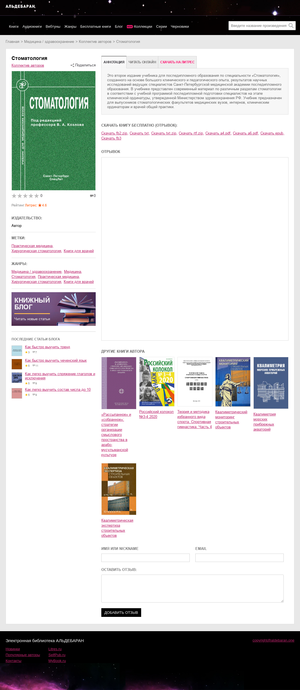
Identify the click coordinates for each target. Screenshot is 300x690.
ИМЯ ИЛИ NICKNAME (120, 549)
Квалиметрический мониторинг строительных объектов (231, 419)
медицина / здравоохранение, (37, 272)
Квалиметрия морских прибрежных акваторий (264, 421)
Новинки (13, 649)
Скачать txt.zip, (164, 133)
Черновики (180, 26)
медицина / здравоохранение (49, 42)
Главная (12, 42)
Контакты (13, 661)
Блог (119, 26)
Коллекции (143, 26)
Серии (161, 26)
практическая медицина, (33, 246)
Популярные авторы (23, 655)
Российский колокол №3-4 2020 (156, 414)
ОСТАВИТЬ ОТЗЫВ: (119, 570)
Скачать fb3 (111, 138)
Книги (14, 26)
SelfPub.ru (57, 655)
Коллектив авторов (95, 42)
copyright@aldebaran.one (273, 640)
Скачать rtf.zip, (191, 133)
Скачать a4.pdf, (218, 133)
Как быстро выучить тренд (47, 347)
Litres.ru (55, 649)
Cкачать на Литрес (177, 62)
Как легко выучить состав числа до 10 (58, 389)
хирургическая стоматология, (37, 251)
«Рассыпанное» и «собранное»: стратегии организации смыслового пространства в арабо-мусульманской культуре (116, 434)
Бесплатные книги (95, 26)
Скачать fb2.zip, (114, 133)
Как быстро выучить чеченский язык (56, 360)
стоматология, (24, 277)
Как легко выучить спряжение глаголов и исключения (60, 376)
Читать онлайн (142, 62)
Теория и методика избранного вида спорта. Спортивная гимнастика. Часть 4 (194, 419)
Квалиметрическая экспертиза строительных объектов (117, 528)
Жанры (70, 26)
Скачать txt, (140, 133)
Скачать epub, (272, 133)
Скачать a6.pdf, (246, 133)
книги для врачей (79, 251)
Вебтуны (53, 26)
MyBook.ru (57, 661)
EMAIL (201, 549)
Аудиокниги (32, 26)
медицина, (73, 272)
